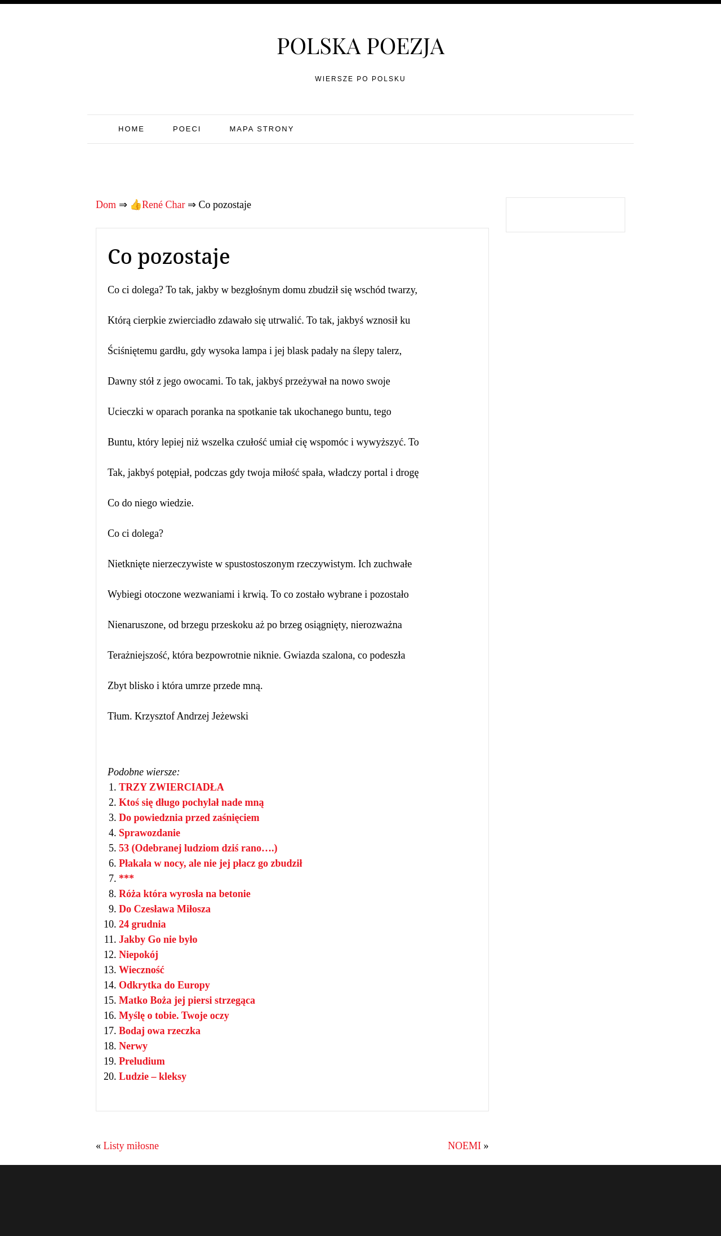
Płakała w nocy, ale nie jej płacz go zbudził (210, 863)
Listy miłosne (131, 1145)
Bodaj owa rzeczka (160, 1030)
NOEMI (464, 1145)
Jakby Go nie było (158, 939)
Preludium (142, 1061)
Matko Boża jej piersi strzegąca (187, 1000)
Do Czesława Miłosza (165, 909)
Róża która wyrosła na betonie (185, 893)
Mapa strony (261, 129)
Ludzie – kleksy (152, 1076)
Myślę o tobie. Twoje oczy (174, 1015)
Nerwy (133, 1046)
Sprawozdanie (149, 832)
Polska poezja (360, 45)
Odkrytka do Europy (164, 985)
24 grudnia (142, 924)
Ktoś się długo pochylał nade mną (191, 802)
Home (131, 129)
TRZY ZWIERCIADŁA (171, 787)
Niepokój (138, 954)
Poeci (187, 129)
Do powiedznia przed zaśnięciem (189, 817)
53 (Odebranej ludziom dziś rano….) (198, 848)
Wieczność (141, 969)
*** (126, 878)
